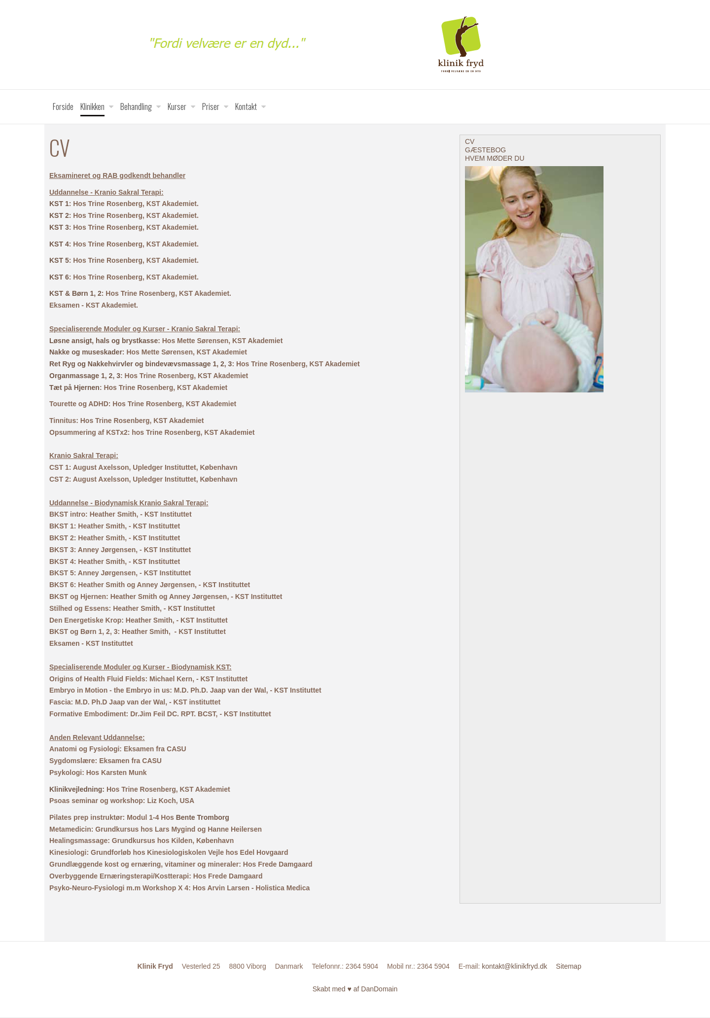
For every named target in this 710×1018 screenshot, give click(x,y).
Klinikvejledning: (77, 789)
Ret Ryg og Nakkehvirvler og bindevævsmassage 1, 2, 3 (140, 364)
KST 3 (59, 227)
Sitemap (568, 966)
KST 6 (59, 277)
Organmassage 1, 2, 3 (84, 376)
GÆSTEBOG (485, 150)
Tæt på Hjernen (74, 387)
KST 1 (59, 204)
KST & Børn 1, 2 (75, 293)
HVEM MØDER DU (495, 158)
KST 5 (59, 260)
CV (469, 141)
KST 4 (59, 244)
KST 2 (59, 215)
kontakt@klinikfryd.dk (514, 966)
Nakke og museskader (85, 352)
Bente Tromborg (202, 817)
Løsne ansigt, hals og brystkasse (103, 341)
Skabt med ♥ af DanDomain (355, 989)
